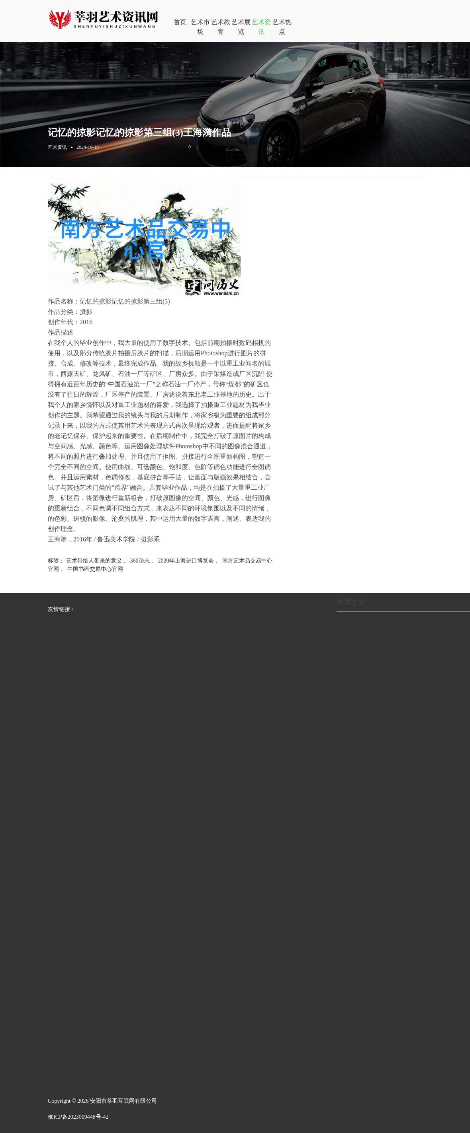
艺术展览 (241, 27)
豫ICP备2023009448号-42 (78, 1117)
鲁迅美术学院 (116, 539)
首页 (180, 22)
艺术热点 (282, 27)
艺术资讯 (261, 27)
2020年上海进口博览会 (186, 561)
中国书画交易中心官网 (95, 569)
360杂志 (140, 561)
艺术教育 (220, 27)
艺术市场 (200, 27)
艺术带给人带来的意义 (94, 561)
